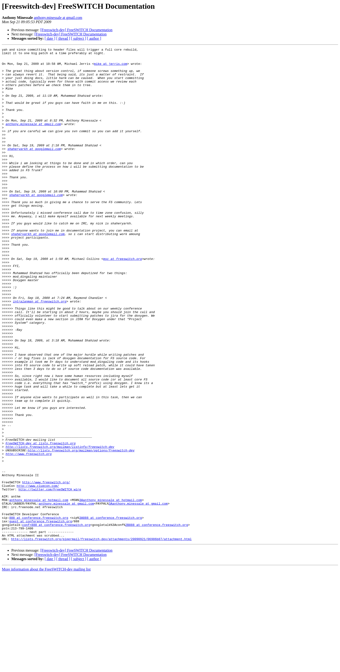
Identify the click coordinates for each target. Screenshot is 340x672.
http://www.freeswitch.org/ (46, 569)
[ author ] (94, 38)
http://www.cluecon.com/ (38, 574)
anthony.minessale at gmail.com (58, 18)
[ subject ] (78, 38)
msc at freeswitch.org (122, 301)
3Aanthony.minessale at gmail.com (138, 595)
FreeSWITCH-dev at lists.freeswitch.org (41, 522)
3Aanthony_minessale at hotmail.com (110, 591)
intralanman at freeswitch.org (39, 352)
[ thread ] (63, 38)
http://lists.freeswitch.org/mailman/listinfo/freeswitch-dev (60, 527)
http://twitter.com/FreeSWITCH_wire (49, 578)
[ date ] (50, 38)
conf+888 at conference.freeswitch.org (56, 620)
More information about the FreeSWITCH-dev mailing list (46, 668)
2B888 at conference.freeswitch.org (156, 620)
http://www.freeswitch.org (29, 535)
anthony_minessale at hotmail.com (38, 591)
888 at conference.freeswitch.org (38, 612)
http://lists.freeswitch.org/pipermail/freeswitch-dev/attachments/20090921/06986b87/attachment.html (101, 637)
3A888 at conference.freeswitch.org (110, 612)
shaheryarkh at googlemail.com (34, 169)
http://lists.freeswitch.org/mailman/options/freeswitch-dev (81, 531)
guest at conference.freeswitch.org (40, 616)
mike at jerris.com (110, 67)
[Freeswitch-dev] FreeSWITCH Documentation (76, 30)
